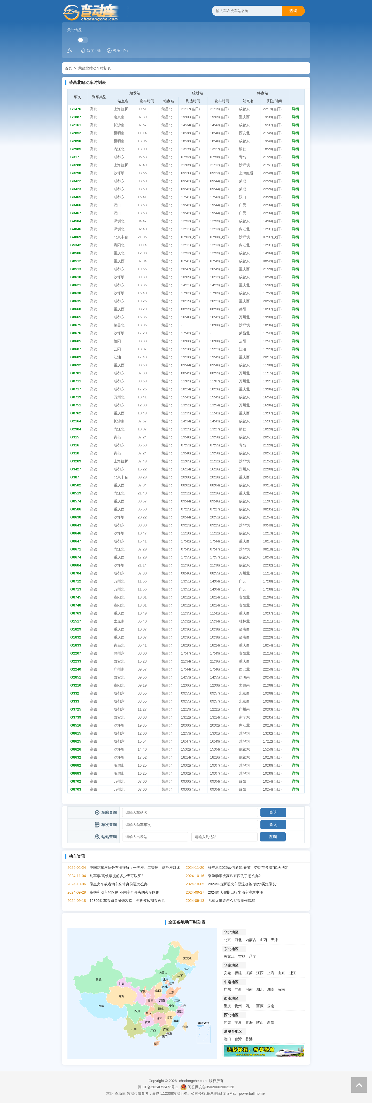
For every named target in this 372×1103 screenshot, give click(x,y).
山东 (281, 973)
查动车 (120, 1093)
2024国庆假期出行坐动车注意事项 (235, 892)
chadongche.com (193, 1081)
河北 (238, 940)
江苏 (249, 973)
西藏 (260, 1006)
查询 (293, 11)
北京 (227, 940)
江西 (260, 973)
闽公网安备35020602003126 (211, 1087)
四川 (249, 1006)
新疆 (270, 1022)
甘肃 (227, 1022)
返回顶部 (359, 1085)
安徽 (227, 973)
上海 (270, 973)
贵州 (238, 1006)
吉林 (241, 956)
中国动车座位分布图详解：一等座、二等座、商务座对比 (135, 867)
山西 (263, 940)
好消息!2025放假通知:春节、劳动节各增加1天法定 (248, 867)
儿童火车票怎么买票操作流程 (231, 901)
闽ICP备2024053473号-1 (158, 1087)
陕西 (260, 1022)
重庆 (227, 1006)
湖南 (270, 989)
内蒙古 (250, 940)
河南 (249, 989)
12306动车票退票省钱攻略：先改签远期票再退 (127, 901)
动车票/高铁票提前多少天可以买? (116, 876)
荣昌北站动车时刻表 (94, 68)
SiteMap (229, 1093)
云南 (270, 1006)
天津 (274, 940)
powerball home (252, 1093)
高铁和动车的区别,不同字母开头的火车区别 (124, 892)
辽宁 (252, 956)
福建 (238, 973)
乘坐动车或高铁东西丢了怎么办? (234, 876)
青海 (249, 1022)
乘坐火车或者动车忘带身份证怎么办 (119, 884)
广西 (238, 989)
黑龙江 (229, 956)
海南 (281, 989)
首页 (68, 68)
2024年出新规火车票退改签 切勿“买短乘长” (242, 884)
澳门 (227, 1039)
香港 (249, 1039)
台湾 (238, 1039)
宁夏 (238, 1022)
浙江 (292, 973)
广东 (227, 989)
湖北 (260, 989)
